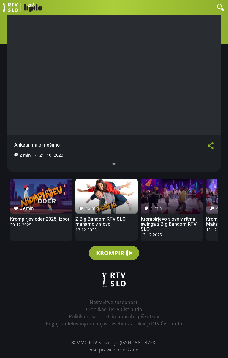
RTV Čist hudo (22, 7)
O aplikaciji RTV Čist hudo (114, 309)
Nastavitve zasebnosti (114, 302)
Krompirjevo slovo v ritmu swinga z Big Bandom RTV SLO (169, 224)
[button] (220, 7)
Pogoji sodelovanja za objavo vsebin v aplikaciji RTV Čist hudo (114, 323)
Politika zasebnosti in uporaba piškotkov (114, 316)
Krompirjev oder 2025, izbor (39, 219)
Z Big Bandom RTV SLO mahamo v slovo (100, 221)
